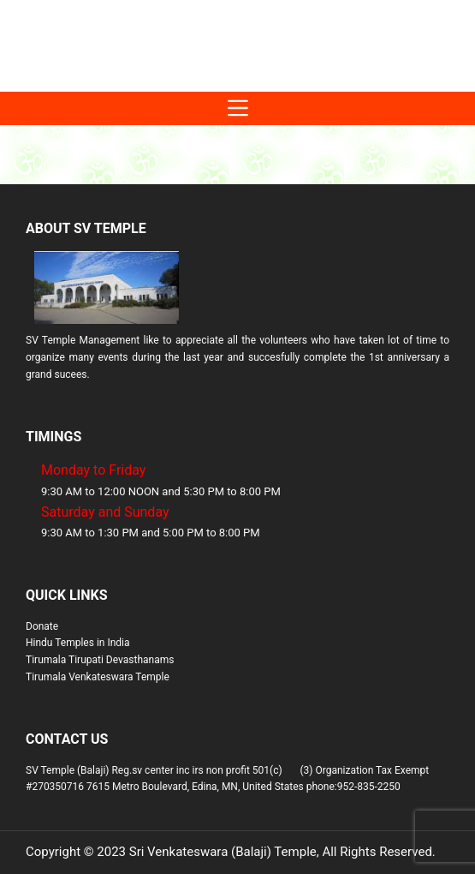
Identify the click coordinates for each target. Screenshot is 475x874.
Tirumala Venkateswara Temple (97, 677)
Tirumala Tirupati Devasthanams (100, 660)
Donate (42, 626)
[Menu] (237, 108)
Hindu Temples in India (78, 643)
